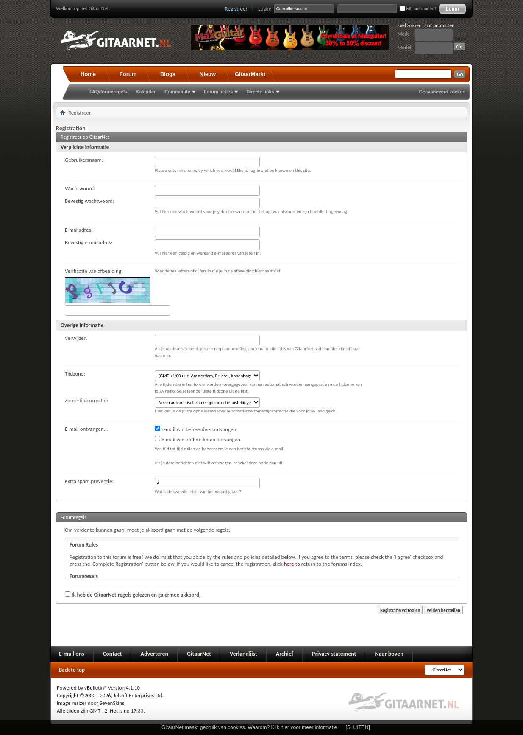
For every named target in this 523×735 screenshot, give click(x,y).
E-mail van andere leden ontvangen (197, 439)
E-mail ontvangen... (86, 429)
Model (404, 47)
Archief (284, 653)
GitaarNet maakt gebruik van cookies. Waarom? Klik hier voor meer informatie (249, 727)
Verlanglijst (243, 653)
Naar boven (389, 653)
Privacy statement (334, 653)
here (289, 564)
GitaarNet (199, 653)
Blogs (167, 74)
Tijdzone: (75, 373)
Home (88, 74)
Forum (128, 74)
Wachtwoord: (80, 188)
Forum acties (218, 91)
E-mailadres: (78, 230)
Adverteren (154, 653)
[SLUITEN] (358, 727)
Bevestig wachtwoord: (89, 201)
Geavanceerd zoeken (442, 91)
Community (177, 91)
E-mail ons (71, 653)
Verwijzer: (76, 338)
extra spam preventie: (89, 481)
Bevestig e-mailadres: (88, 242)
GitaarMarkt (250, 74)
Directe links (260, 91)
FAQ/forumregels (108, 91)
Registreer (236, 9)
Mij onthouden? (418, 8)
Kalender (146, 91)
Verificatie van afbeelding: (93, 271)
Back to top (72, 670)
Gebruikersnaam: (84, 160)
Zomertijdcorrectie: (86, 400)
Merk (403, 34)
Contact (112, 653)
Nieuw (208, 74)
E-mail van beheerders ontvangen (195, 429)
